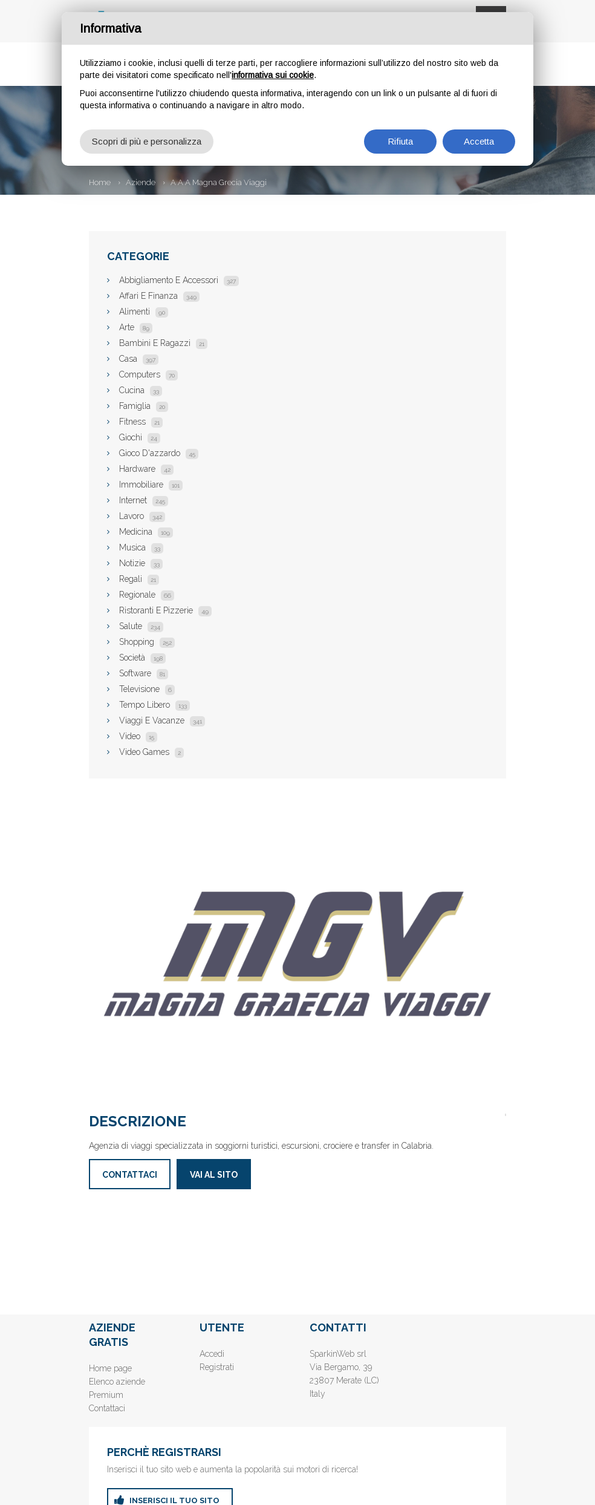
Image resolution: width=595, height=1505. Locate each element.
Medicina (146, 532)
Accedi (212, 1354)
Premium (106, 1395)
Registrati (217, 1367)
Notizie (141, 563)
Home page (110, 1368)
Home (100, 182)
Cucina (140, 390)
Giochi (139, 437)
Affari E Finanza (159, 296)
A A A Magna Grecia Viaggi (219, 182)
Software (143, 673)
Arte (135, 327)
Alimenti (143, 311)
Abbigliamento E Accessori (179, 280)
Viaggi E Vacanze (162, 720)
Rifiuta (400, 141)
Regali (139, 579)
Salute (141, 626)
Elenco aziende (117, 1381)
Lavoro (142, 516)
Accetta (479, 141)
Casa (138, 359)
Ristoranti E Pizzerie (165, 610)
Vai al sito (214, 1175)
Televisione (147, 689)
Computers (148, 374)
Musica (141, 547)
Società (142, 657)
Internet (143, 500)
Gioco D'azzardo (158, 453)
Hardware (146, 469)
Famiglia (143, 406)
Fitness (141, 421)
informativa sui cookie (273, 75)
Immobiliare (151, 484)
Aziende (140, 182)
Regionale (146, 594)
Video (138, 736)
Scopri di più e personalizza (146, 141)
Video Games (151, 752)
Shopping (147, 642)
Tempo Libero (154, 705)
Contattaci (129, 1175)
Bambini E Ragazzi (163, 343)
